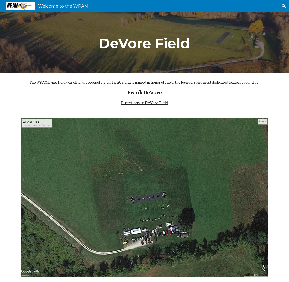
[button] (284, 6)
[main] (144, 42)
